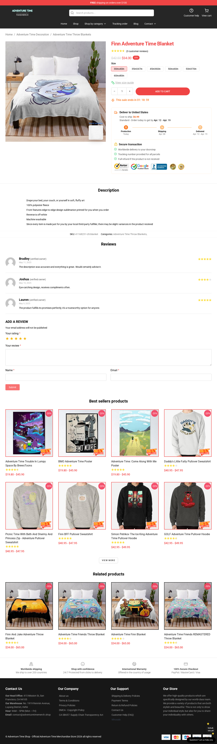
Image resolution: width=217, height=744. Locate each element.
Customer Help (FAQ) (123, 714)
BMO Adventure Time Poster (75, 461)
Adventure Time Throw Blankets (72, 34)
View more (108, 560)
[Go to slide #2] (64, 150)
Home (9, 34)
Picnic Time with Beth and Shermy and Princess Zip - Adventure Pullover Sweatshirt (28, 538)
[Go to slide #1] (47, 150)
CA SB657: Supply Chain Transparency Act (81, 714)
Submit (12, 387)
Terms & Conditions (69, 700)
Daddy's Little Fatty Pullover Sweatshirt (187, 461)
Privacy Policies (67, 705)
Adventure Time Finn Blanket (128, 634)
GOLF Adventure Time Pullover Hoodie (187, 534)
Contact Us (117, 710)
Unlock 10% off (211, 729)
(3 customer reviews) (137, 51)
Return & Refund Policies (124, 705)
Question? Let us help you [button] (201, 740)
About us (63, 695)
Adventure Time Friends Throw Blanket (81, 634)
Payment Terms (120, 700)
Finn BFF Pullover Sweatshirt (75, 534)
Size (113, 63)
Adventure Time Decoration (32, 34)
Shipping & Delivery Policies (126, 695)
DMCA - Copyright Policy (71, 710)
